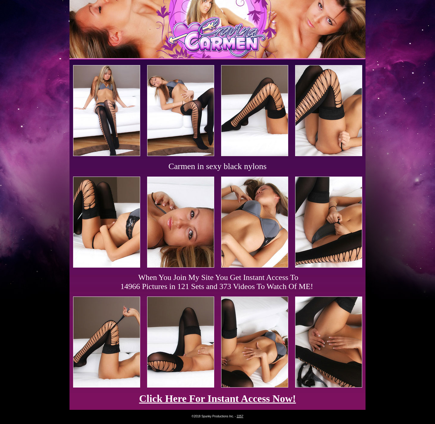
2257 (240, 416)
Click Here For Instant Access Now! (217, 398)
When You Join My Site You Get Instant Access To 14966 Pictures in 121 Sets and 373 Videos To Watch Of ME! (217, 282)
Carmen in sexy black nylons (217, 166)
